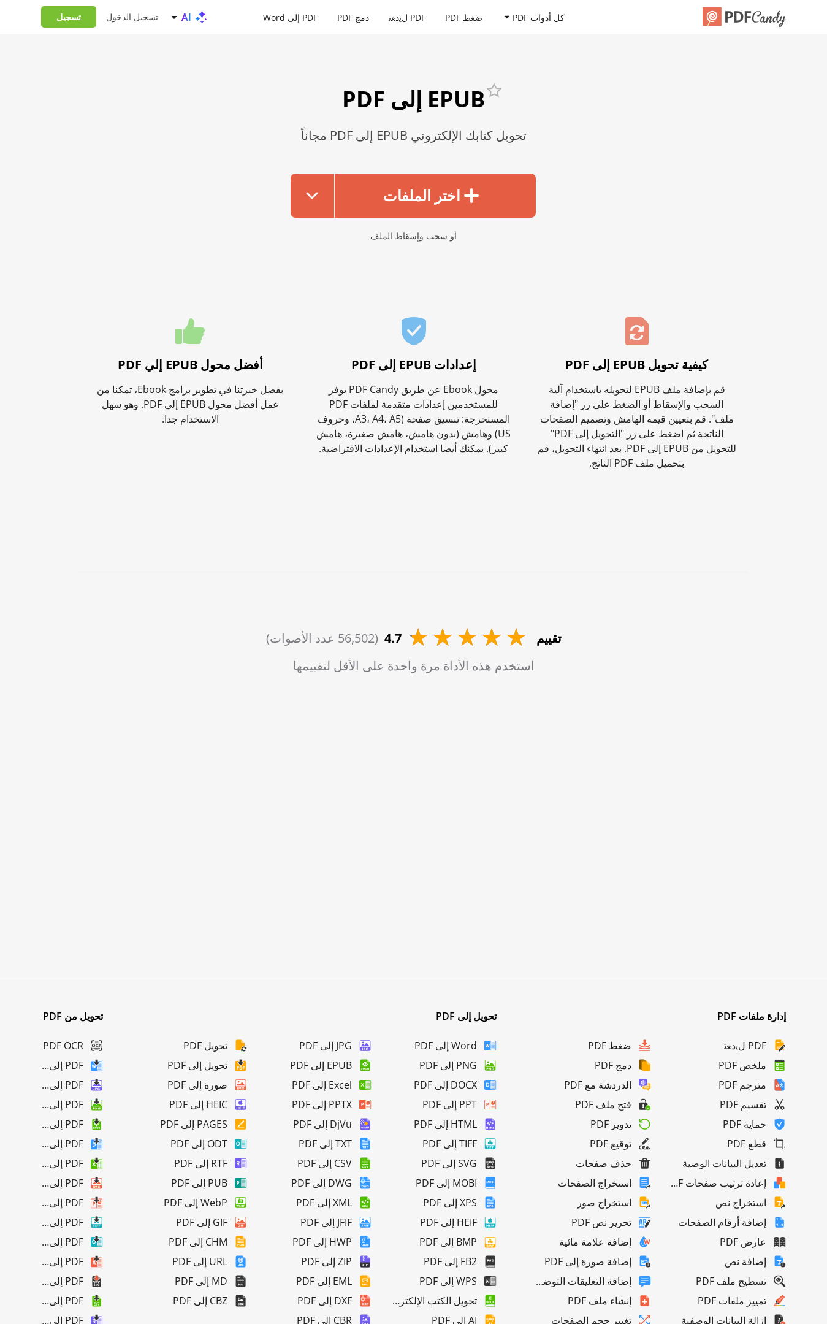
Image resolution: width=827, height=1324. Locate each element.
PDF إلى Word (290, 17)
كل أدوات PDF (539, 17)
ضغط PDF (463, 17)
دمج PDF (353, 17)
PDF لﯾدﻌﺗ (407, 17)
